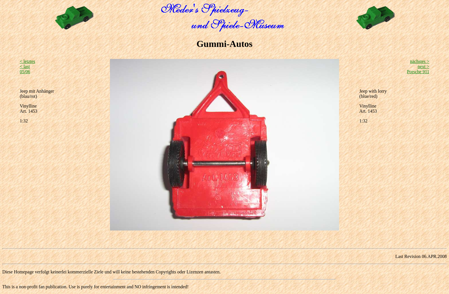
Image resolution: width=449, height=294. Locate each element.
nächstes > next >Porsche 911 (418, 66)
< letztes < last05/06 (27, 66)
